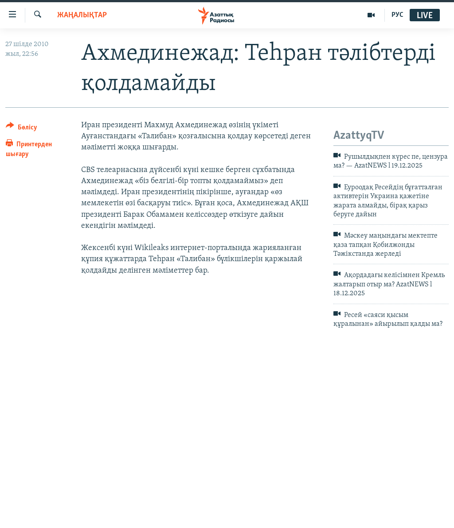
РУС (397, 15)
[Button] (21, 129)
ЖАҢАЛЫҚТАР (82, 15)
